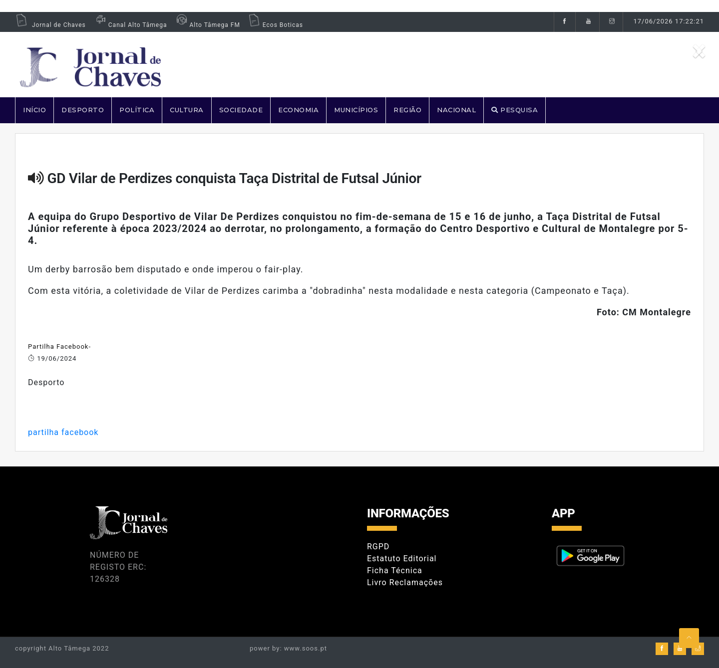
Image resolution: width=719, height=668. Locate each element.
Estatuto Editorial (401, 558)
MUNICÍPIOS (356, 110)
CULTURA (187, 110)
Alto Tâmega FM (207, 24)
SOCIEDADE (241, 110)
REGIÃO (407, 110)
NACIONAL (456, 110)
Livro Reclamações (405, 582)
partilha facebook (63, 432)
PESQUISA (514, 110)
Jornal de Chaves (50, 24)
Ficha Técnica (394, 570)
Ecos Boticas (275, 24)
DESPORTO (82, 110)
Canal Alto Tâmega (130, 24)
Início (34, 110)
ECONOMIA (298, 110)
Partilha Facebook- (59, 346)
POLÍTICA (136, 110)
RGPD (378, 546)
